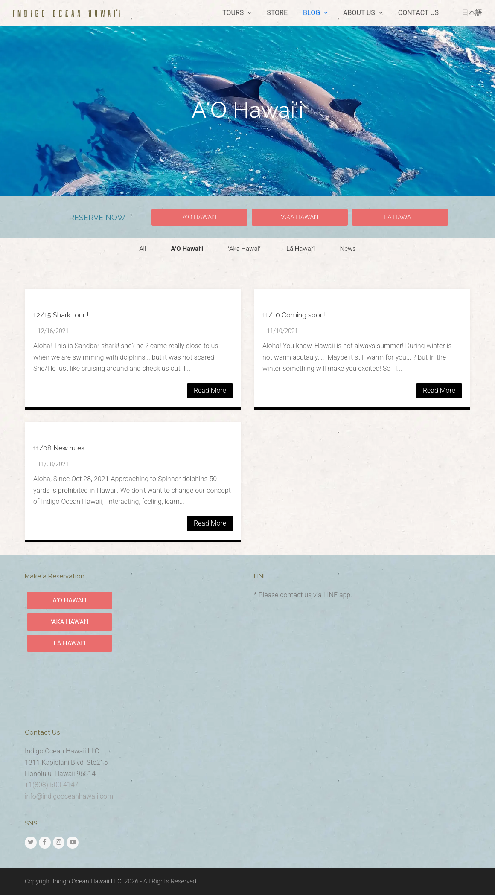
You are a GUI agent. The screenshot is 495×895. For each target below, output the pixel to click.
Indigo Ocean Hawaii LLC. (88, 881)
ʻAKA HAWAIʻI (69, 622)
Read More (210, 390)
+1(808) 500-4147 (51, 785)
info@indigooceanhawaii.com (69, 796)
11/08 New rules (58, 448)
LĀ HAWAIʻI (70, 643)
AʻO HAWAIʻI (69, 600)
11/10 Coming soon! (294, 315)
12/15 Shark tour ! (60, 315)
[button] (199, 217)
